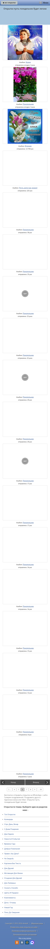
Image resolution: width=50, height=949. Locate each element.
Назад (13, 782)
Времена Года (9, 844)
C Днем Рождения (11, 829)
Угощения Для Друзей (13, 878)
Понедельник (28, 104)
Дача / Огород (10, 903)
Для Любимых (10, 883)
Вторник (28, 146)
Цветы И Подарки (11, 893)
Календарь (8, 819)
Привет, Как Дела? (11, 854)
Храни (28, 62)
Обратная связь (37, 923)
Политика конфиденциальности (24, 931)
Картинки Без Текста (12, 863)
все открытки (9, 3)
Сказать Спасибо (11, 888)
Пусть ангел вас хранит (28, 188)
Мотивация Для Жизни (13, 873)
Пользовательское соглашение (25, 934)
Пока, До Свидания (12, 912)
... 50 (40, 789)
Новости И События (12, 839)
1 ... (9, 789)
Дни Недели (9, 834)
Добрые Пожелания (12, 849)
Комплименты (10, 898)
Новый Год (8, 908)
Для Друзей (9, 868)
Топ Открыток (9, 815)
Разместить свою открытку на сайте (24, 927)
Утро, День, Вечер (11, 824)
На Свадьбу (9, 859)
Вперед (36, 782)
